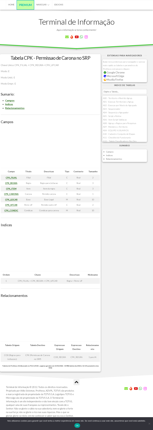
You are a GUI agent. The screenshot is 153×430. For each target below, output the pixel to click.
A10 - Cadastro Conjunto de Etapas (119, 134)
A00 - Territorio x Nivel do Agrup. (117, 98)
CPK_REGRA (11, 183)
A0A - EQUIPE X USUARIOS (115, 130)
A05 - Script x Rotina (112, 116)
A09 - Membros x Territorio (115, 127)
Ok (77, 425)
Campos (9, 100)
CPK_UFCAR (11, 205)
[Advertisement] (50, 147)
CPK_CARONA (11, 194)
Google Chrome (114, 72)
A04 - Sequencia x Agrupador (116, 112)
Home (11, 4)
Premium (25, 4)
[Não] (149, 423)
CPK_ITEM (11, 188)
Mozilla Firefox (113, 79)
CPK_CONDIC (11, 210)
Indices (9, 104)
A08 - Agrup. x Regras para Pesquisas (119, 123)
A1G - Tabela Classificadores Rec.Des (120, 141)
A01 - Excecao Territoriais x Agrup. (118, 101)
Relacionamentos (15, 108)
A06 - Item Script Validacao (115, 119)
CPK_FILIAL (11, 177)
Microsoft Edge (114, 76)
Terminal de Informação (76, 21)
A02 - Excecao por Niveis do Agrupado (120, 105)
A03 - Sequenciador (111, 109)
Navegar (41, 4)
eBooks (58, 4)
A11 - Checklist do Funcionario (117, 137)
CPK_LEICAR (11, 199)
